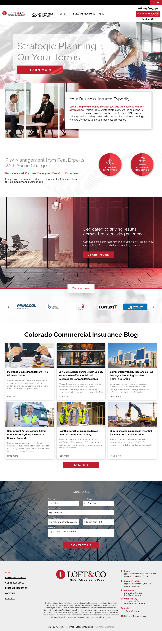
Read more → (14, 396)
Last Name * (88, 499)
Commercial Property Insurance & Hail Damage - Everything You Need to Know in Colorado (131, 375)
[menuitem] (44, 14)
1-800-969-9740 (148, 8)
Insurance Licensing (104, 627)
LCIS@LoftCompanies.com (135, 616)
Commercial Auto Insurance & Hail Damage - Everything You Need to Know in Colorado (26, 434)
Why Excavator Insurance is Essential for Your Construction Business (131, 433)
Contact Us (148, 19)
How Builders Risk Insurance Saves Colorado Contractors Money (78, 433)
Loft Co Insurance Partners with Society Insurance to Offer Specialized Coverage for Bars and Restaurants (81, 375)
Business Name (54, 509)
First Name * (53, 499)
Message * (52, 527)
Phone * (86, 518)
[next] (154, 307)
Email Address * (54, 518)
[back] (8, 307)
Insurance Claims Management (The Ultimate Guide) (27, 373)
